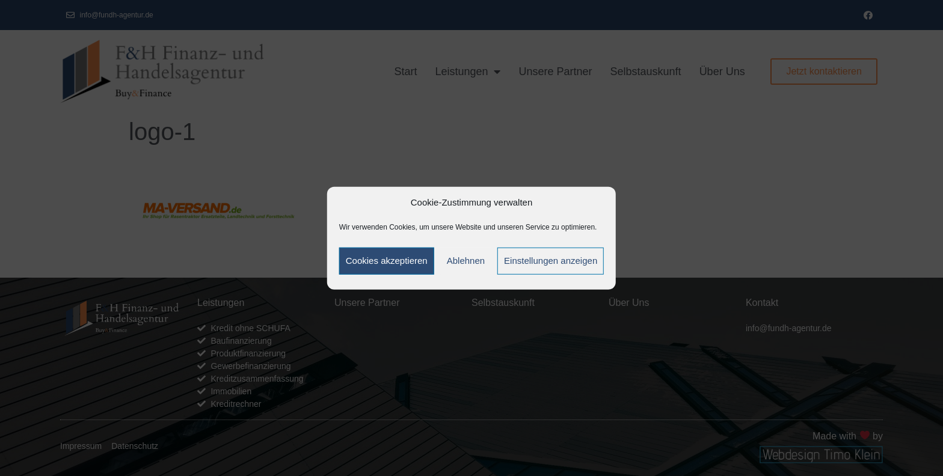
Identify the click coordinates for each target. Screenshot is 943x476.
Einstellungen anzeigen (550, 260)
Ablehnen (466, 260)
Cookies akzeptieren (387, 260)
